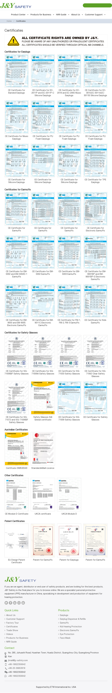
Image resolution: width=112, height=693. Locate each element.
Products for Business (17, 638)
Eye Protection (67, 634)
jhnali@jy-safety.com (18, 660)
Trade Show (12, 630)
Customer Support (15, 619)
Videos (9, 634)
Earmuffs (64, 623)
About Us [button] (77, 14)
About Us (10, 615)
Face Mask (65, 638)
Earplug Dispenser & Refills (73, 619)
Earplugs (64, 615)
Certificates (12, 627)
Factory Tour (12, 623)
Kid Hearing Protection (71, 627)
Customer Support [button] (95, 14)
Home (9, 21)
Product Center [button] (19, 14)
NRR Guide (11, 642)
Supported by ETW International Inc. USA (56, 687)
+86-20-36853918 (16, 668)
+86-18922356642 (17, 664)
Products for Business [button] (42, 14)
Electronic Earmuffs (69, 630)
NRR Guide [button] (62, 14)
